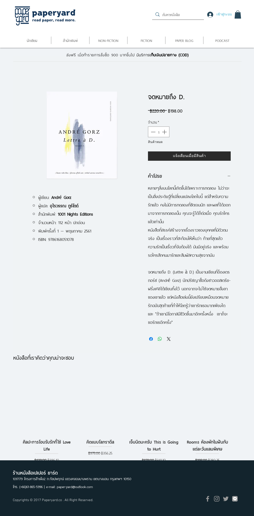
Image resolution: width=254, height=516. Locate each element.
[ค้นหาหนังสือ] (178, 14)
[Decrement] (153, 132)
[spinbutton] (159, 132)
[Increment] (165, 132)
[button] (237, 14)
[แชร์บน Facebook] (151, 339)
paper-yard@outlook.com (75, 486)
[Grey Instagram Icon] (216, 498)
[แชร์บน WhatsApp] (160, 339)
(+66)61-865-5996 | (32, 486)
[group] (127, 416)
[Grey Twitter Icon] (226, 498)
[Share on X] (169, 339)
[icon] (235, 498)
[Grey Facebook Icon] (207, 498)
